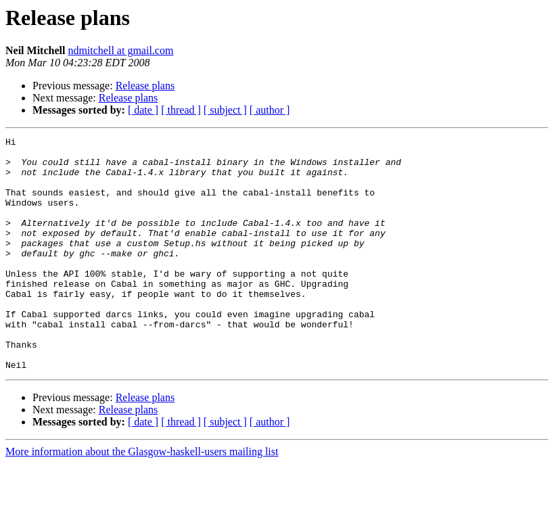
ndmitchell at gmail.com (120, 50)
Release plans (145, 85)
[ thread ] (181, 110)
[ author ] (270, 110)
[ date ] (143, 110)
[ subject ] (225, 110)
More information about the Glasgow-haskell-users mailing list (141, 498)
